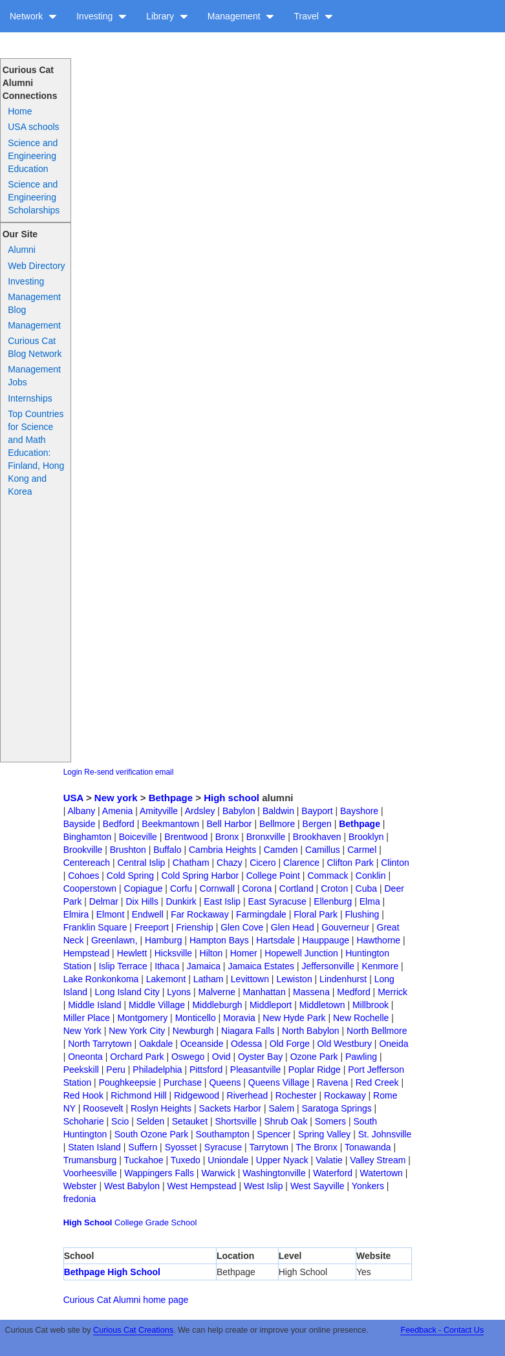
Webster (80, 1186)
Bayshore (359, 811)
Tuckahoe (144, 1160)
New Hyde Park (294, 1018)
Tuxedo (185, 1160)
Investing (101, 16)
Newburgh (193, 1031)
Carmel (361, 850)
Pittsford (205, 1069)
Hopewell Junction (301, 953)
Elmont (110, 914)
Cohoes (83, 875)
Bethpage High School (112, 1272)
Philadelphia (157, 1069)
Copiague (143, 888)
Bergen (317, 824)
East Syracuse (277, 901)
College (128, 1222)
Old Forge (290, 1044)
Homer (243, 953)
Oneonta (85, 1056)
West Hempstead (201, 1186)
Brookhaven (317, 837)
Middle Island (95, 1005)
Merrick (392, 992)
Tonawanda (368, 1147)
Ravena (332, 1082)
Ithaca (167, 966)
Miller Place (86, 1018)
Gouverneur (345, 927)
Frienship (194, 927)
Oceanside (202, 1044)
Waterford (332, 1173)
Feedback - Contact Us (442, 1330)
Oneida (393, 1044)
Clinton (395, 862)
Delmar (103, 901)
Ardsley (200, 811)
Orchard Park (137, 1056)
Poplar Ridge (314, 1069)
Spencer (273, 1134)
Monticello (195, 1018)
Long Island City (126, 992)
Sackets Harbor (230, 1108)
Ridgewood (196, 1095)
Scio (120, 1121)
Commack (327, 875)
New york (116, 797)
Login (72, 772)
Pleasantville (255, 1069)
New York (82, 1031)
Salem (281, 1108)
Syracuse (223, 1147)
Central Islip (141, 862)
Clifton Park (350, 862)
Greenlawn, (114, 940)
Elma (370, 901)
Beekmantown (170, 824)
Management (241, 16)
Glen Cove (241, 927)
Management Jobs (34, 375)
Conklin (371, 875)
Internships (30, 398)
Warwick (218, 1173)
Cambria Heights (222, 850)
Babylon (238, 811)
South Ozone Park (151, 1134)
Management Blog (34, 303)
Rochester (296, 1095)
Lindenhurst (343, 979)
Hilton (211, 953)
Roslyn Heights (161, 1108)
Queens (225, 1082)
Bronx (227, 837)
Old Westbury (344, 1044)
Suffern (142, 1147)
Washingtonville (274, 1173)
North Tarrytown (100, 1044)
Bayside (79, 824)
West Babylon (132, 1186)
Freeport (151, 927)
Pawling (361, 1056)
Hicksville (173, 953)
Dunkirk (181, 901)
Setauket (190, 1121)
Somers (330, 1121)
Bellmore (277, 824)
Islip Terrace (123, 966)
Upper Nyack (282, 1160)
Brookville (83, 850)
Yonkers (368, 1186)
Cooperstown (90, 888)
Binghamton (87, 837)
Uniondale (228, 1160)
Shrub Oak (285, 1121)
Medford (353, 992)
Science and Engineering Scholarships (33, 197)
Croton (334, 888)
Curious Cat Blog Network (34, 347)
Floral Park (316, 914)
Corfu (181, 888)
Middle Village (157, 1005)
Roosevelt (103, 1108)
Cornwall (217, 888)
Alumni (22, 249)
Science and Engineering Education (33, 156)
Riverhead (247, 1095)
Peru (115, 1069)
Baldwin (278, 811)
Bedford (118, 824)
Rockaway (345, 1095)
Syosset (181, 1147)
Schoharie (83, 1121)
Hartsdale (275, 940)
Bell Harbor (229, 824)
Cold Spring (130, 875)
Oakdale (156, 1044)
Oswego (187, 1056)
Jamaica (203, 966)
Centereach (86, 862)
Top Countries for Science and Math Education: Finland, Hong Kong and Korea (36, 453)
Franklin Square (95, 927)
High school (231, 797)
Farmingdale (261, 914)
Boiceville (138, 837)
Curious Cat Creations (133, 1330)
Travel (313, 16)
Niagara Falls (247, 1031)
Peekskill (81, 1069)
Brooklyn (366, 837)
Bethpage (171, 797)
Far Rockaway (199, 914)
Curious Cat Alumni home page (126, 1300)
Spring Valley (324, 1134)
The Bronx (316, 1147)
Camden (281, 850)
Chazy (229, 862)
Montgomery (142, 1018)
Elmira (76, 914)
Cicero (262, 862)
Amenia (117, 811)
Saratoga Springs (337, 1108)
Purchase (183, 1082)
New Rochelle (361, 1018)
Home (20, 111)
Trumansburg (90, 1160)
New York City (137, 1031)
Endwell (148, 914)
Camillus (322, 850)
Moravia (239, 1018)
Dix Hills (141, 901)
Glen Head (292, 927)
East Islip (222, 901)
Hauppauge (326, 940)
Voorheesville (90, 1173)
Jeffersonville (328, 966)
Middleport (271, 1005)
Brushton (128, 850)
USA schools (33, 127)
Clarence (301, 862)
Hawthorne (378, 940)
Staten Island (94, 1147)
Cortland (296, 888)
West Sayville (317, 1186)
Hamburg (163, 940)
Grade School (171, 1222)
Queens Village (279, 1082)
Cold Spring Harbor (200, 875)
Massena (311, 992)
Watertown (381, 1173)
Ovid (221, 1056)
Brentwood (186, 837)
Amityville (159, 811)
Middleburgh (217, 1005)
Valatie (329, 1160)
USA (73, 797)
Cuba (366, 888)
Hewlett (132, 953)
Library (167, 16)
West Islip (263, 1186)
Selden (150, 1121)
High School (88, 1222)
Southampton (223, 1134)
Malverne (217, 992)
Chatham (191, 862)
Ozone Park (314, 1056)
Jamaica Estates (261, 966)
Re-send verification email (128, 772)
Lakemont (166, 979)
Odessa (246, 1044)
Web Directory (36, 266)
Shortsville (236, 1121)
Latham (208, 979)
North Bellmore (377, 1031)
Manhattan (264, 992)
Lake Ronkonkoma (101, 979)
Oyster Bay (260, 1056)
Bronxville (266, 837)
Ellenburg (333, 901)
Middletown (322, 1005)
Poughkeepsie (127, 1082)
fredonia (79, 1199)
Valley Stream (377, 1160)
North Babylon (310, 1031)
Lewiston (294, 979)
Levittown (250, 979)
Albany (81, 811)
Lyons (179, 992)
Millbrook (370, 1005)
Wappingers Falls (159, 1173)
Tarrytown (268, 1147)
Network (33, 16)
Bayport (316, 811)
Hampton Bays (219, 940)
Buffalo (167, 850)
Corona (257, 888)
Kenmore (379, 966)
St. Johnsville (384, 1134)
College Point (273, 875)
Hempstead (86, 953)
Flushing (362, 914)
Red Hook (83, 1095)
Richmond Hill (138, 1095)
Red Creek (377, 1082)
